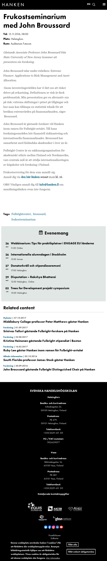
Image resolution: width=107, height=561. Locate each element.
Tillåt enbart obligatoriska (81, 551)
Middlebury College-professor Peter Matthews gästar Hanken (45, 322)
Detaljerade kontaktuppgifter (53, 493)
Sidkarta (54, 538)
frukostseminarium (23, 219)
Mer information (53, 558)
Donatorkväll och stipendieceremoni (36, 266)
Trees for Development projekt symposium (40, 288)
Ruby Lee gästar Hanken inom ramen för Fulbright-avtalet (43, 350)
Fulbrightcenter (21, 214)
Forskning (8, 327)
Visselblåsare (54, 535)
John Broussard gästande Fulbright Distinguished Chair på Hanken (49, 369)
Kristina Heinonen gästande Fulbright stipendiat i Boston (42, 341)
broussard (39, 214)
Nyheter (7, 317)
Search (93, 4)
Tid (5, 34)
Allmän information (13, 356)
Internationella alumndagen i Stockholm (38, 254)
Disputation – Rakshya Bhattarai (33, 277)
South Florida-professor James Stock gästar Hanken (39, 360)
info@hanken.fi (49, 184)
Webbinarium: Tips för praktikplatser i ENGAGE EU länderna (52, 243)
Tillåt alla (72, 544)
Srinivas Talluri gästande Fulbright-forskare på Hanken (41, 331)
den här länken (30, 177)
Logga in (98, 4)
